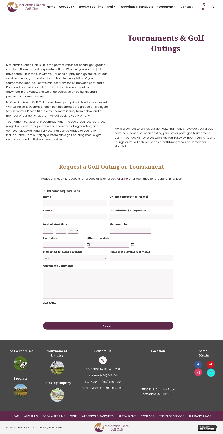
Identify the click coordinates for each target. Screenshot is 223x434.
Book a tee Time (54, 416)
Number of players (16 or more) (130, 252)
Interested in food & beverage (62, 252)
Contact (147, 416)
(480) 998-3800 (114, 388)
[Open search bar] (212, 6)
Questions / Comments (58, 266)
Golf (73, 416)
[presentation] (66, 312)
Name (47, 197)
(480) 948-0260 (110, 369)
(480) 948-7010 (111, 382)
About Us (31, 416)
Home (15, 416)
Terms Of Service (171, 416)
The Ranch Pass (200, 416)
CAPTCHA (49, 303)
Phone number (119, 224)
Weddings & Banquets (97, 416)
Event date (51, 238)
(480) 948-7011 (109, 375)
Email (47, 211)
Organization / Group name (127, 210)
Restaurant (127, 416)
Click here (124, 179)
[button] (74, 7)
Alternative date (98, 238)
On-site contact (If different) (128, 197)
